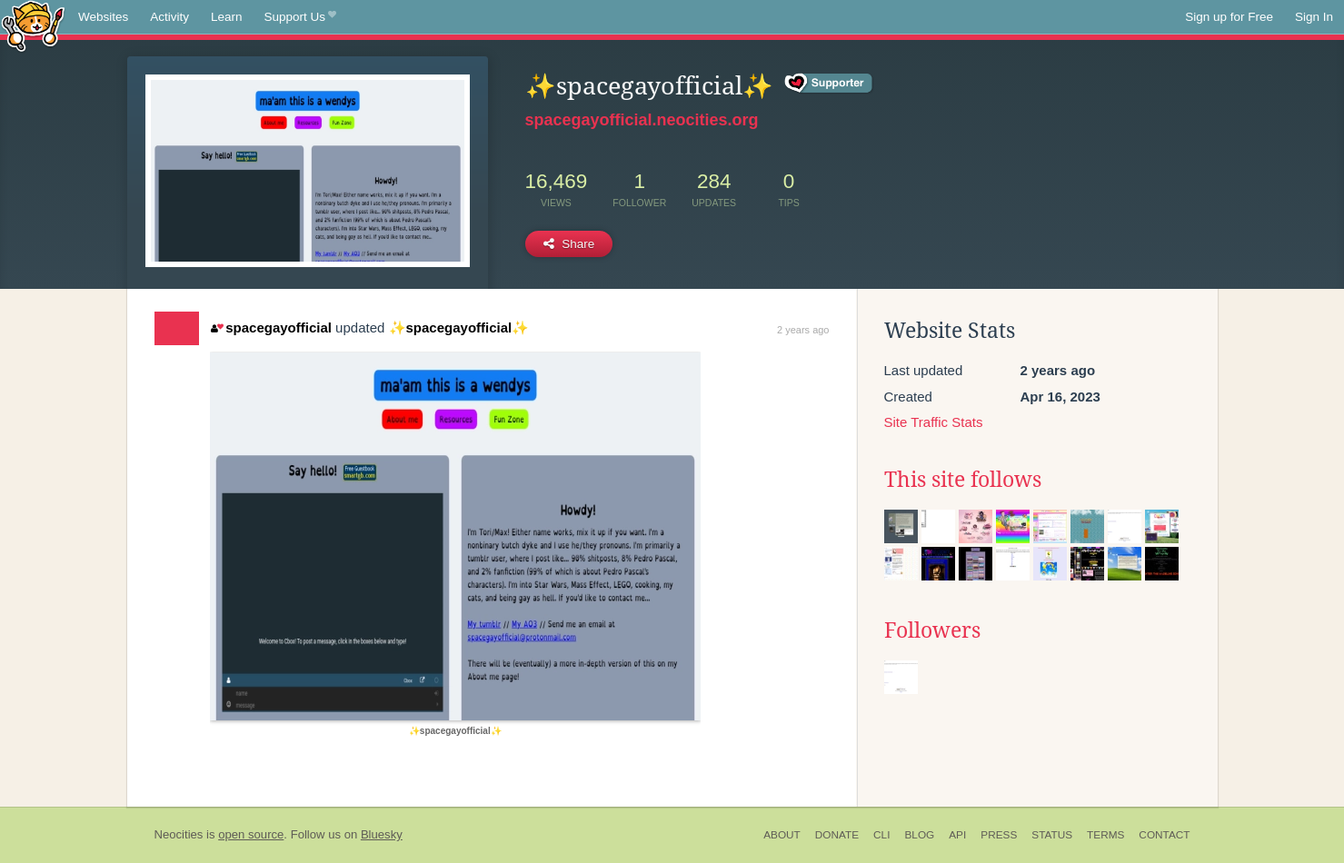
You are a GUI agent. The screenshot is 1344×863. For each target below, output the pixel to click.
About (782, 834)
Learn (227, 17)
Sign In (1314, 17)
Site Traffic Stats (933, 422)
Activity (169, 17)
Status (1051, 834)
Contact (1164, 834)
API (957, 834)
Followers (932, 630)
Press (999, 834)
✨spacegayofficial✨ (459, 327)
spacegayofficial (271, 327)
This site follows (962, 479)
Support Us (300, 17)
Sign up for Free (1229, 17)
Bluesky (382, 834)
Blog (919, 834)
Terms (1105, 834)
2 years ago (803, 329)
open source (251, 834)
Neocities (179, 834)
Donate (837, 834)
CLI (881, 834)
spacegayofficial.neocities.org (642, 120)
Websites (103, 17)
